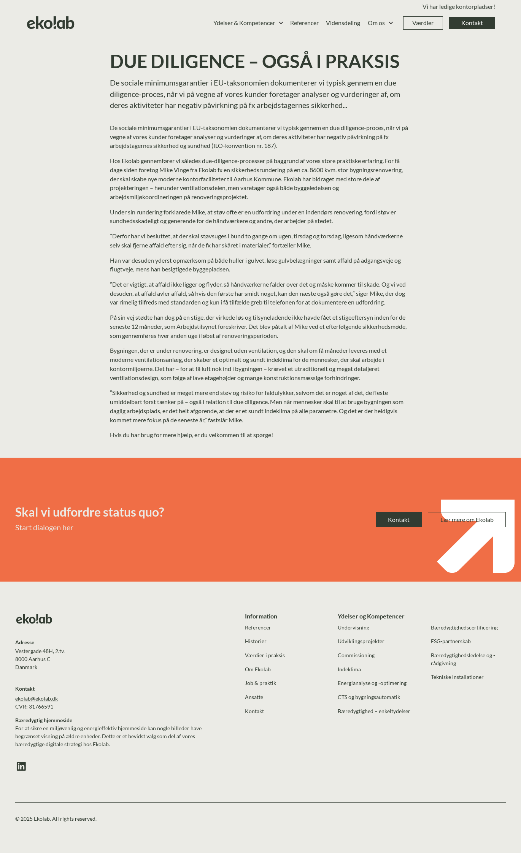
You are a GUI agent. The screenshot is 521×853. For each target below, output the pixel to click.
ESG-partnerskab (451, 641)
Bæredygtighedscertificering (464, 627)
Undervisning (353, 627)
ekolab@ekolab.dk (36, 698)
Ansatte (254, 697)
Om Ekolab (258, 669)
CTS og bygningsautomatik (369, 697)
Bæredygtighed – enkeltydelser (374, 711)
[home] (50, 23)
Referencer (304, 22)
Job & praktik (260, 683)
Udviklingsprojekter (361, 641)
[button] (248, 23)
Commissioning (356, 655)
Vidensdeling (343, 22)
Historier (256, 641)
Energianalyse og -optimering (372, 683)
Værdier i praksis (265, 655)
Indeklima (349, 669)
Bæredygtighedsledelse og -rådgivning (463, 659)
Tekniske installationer (457, 677)
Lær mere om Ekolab (467, 519)
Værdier (423, 22)
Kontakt (472, 22)
